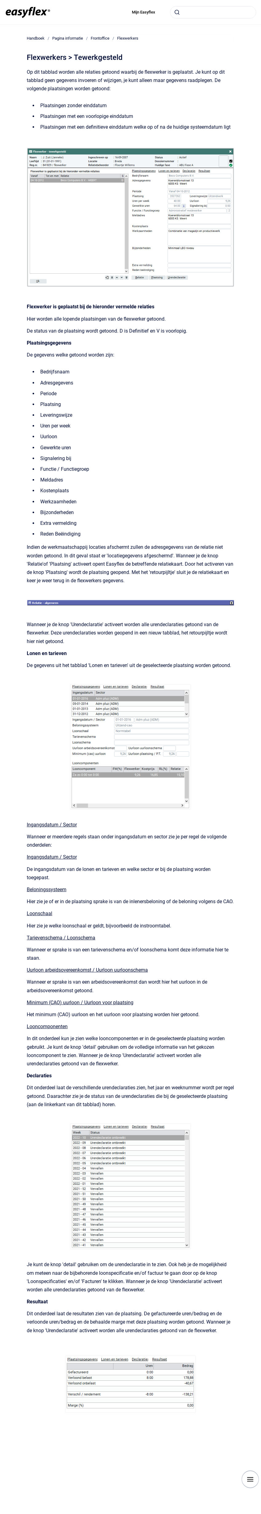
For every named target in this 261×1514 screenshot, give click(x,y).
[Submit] (177, 12)
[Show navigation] (250, 1479)
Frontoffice (100, 38)
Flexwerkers (127, 38)
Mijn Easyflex (143, 12)
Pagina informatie (67, 38)
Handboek (36, 38)
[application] (259, 1512)
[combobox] (213, 12)
